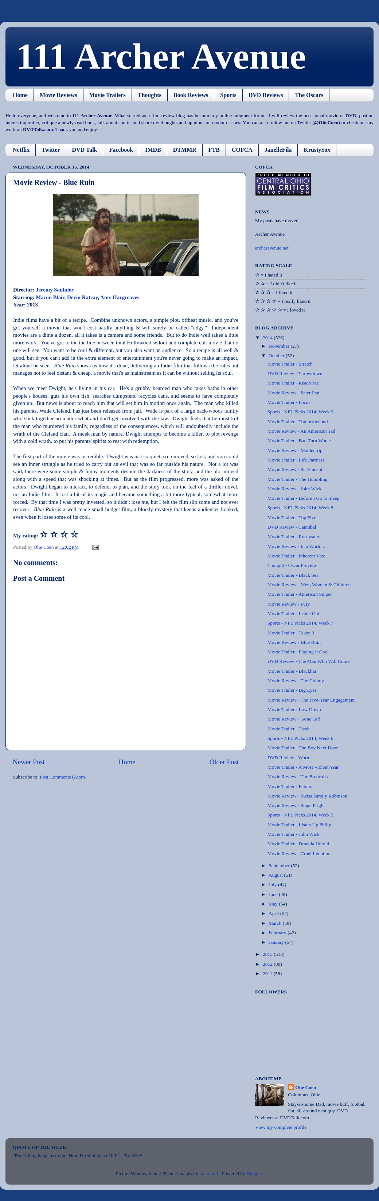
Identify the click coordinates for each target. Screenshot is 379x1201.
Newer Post (29, 762)
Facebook (121, 150)
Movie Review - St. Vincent (295, 469)
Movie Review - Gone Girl (293, 719)
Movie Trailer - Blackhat (291, 671)
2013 (268, 954)
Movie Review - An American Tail (301, 431)
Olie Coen (305, 1087)
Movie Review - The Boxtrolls (297, 776)
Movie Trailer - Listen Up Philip (299, 824)
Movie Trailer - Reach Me (293, 383)
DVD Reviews (266, 95)
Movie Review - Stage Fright (296, 805)
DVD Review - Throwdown (295, 373)
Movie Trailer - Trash (288, 728)
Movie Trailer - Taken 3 (290, 633)
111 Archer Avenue (161, 56)
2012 (268, 964)
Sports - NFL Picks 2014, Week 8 (300, 507)
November (279, 346)
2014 (268, 337)
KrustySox (317, 150)
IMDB (153, 150)
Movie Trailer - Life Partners (295, 460)
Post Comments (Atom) (63, 777)
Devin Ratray (82, 297)
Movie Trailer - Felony (289, 786)
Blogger (254, 1173)
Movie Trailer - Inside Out (293, 613)
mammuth (209, 1173)
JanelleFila (278, 150)
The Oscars (309, 95)
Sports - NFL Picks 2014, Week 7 (300, 623)
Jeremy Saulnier (55, 290)
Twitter (51, 150)
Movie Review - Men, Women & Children (309, 584)
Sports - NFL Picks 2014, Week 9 (300, 411)
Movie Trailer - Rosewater (293, 536)
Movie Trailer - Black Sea (293, 575)
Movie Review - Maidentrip (295, 450)
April (274, 913)
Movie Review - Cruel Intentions (299, 853)
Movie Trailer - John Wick (293, 834)
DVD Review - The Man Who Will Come (308, 661)
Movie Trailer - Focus (288, 402)
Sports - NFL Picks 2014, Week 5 (300, 815)
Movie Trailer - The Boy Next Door (302, 747)
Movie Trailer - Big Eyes (292, 690)
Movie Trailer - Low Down (294, 709)
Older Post (224, 762)
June (274, 894)
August (276, 875)
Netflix (21, 150)
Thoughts (149, 95)
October (277, 355)
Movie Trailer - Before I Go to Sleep (303, 498)
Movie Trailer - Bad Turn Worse (299, 440)
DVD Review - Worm (288, 757)
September (280, 865)
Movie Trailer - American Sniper (299, 594)
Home (20, 95)
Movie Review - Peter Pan (293, 392)
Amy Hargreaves (119, 297)
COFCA (242, 150)
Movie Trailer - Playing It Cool (298, 651)
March (276, 923)
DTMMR (184, 150)
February (278, 932)
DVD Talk (84, 150)
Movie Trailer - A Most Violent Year (303, 767)
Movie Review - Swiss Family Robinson (307, 796)
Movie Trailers (107, 95)
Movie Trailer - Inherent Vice (296, 556)
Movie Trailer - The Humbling (297, 479)
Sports (228, 95)
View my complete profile (280, 1127)
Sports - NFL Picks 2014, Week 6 (300, 738)
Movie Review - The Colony (295, 680)
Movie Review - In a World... (296, 546)
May (274, 904)
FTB (214, 150)
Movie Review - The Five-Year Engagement (311, 700)
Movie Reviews (58, 95)
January (277, 942)
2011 (268, 973)
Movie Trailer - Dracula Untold (298, 843)
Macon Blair (50, 297)
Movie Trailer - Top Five (291, 517)
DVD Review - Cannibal (291, 527)
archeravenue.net (272, 248)
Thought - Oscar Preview (292, 565)
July (273, 884)
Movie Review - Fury (288, 604)
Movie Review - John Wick (294, 488)
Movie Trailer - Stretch (290, 364)
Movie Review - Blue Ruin (294, 642)
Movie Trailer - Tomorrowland (297, 421)
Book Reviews (190, 95)
